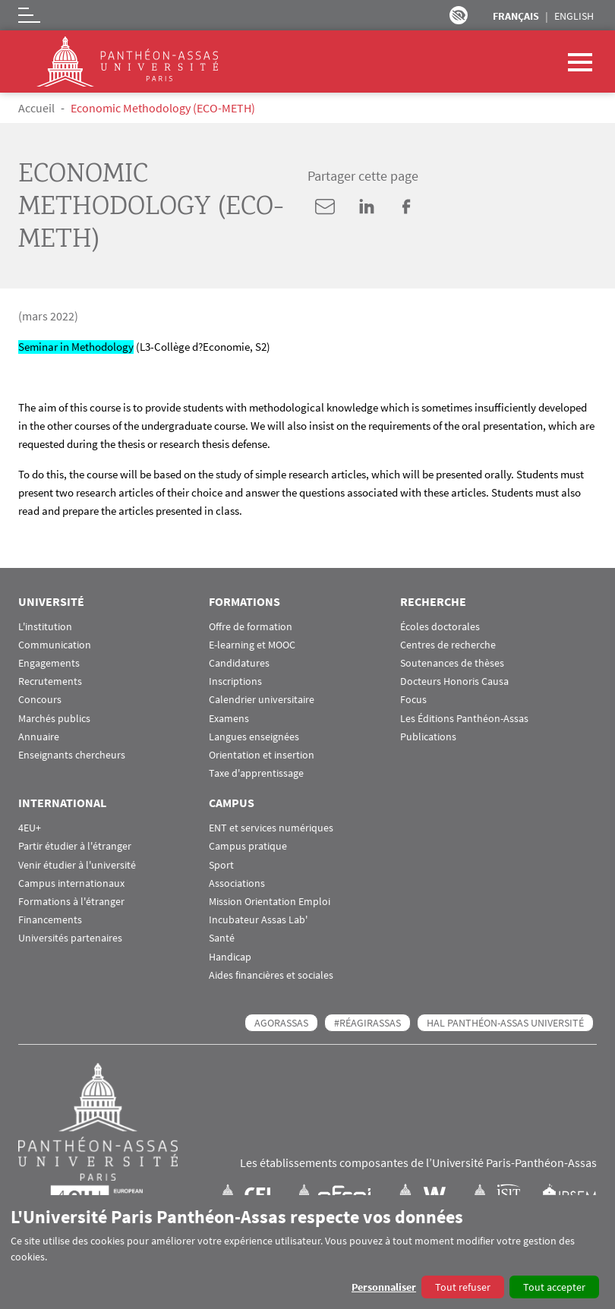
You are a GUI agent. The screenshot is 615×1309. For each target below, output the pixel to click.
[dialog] (307, 1252)
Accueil (36, 107)
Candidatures (239, 663)
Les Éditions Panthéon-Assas (464, 718)
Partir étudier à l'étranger (74, 846)
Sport (221, 865)
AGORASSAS (281, 1022)
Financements (50, 919)
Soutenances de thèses (452, 663)
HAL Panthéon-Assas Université (505, 1022)
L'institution (45, 626)
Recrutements (50, 681)
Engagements (49, 663)
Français (516, 16)
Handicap (230, 957)
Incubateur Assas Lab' (258, 919)
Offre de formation (250, 626)
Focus (413, 699)
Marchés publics (54, 718)
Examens (229, 718)
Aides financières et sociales (271, 975)
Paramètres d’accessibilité (458, 15)
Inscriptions (235, 681)
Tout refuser (462, 1287)
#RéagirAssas (367, 1022)
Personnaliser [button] (384, 1287)
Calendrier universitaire (261, 699)
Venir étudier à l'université (77, 865)
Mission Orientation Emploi (269, 901)
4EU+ (29, 828)
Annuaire (38, 736)
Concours (40, 699)
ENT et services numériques (271, 828)
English (574, 16)
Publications (428, 736)
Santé (222, 938)
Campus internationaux (71, 883)
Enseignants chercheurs (71, 755)
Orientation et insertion (261, 755)
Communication (54, 645)
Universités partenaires (70, 938)
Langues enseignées (254, 736)
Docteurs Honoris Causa (454, 681)
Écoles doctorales (440, 626)
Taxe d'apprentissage (256, 773)
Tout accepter (554, 1287)
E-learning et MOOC (252, 645)
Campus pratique (248, 846)
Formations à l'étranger (71, 901)
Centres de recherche (448, 645)
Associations (237, 883)
